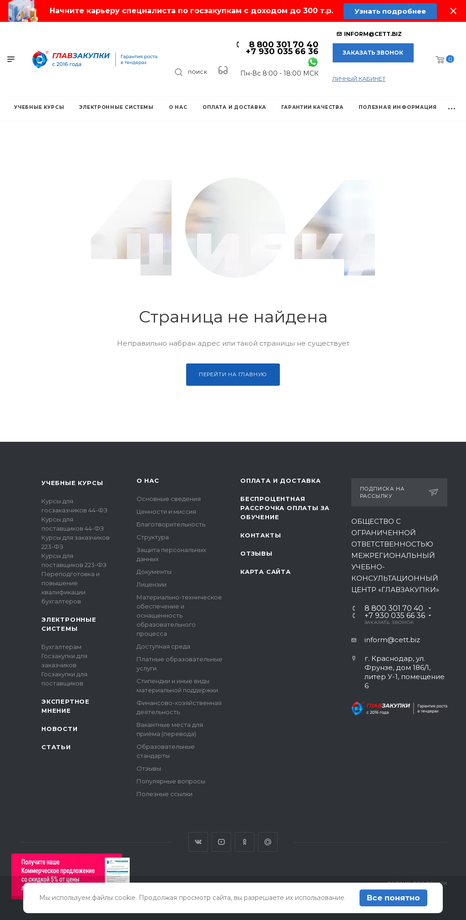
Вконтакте (198, 842)
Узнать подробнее (390, 11)
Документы (154, 571)
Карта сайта (265, 571)
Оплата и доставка (280, 480)
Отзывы (149, 768)
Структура (153, 537)
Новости (59, 728)
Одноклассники (244, 842)
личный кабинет (358, 78)
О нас (148, 480)
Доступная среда (163, 646)
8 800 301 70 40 (284, 45)
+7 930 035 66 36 (282, 51)
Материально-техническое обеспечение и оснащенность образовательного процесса (179, 615)
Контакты (260, 535)
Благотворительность (171, 524)
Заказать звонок (373, 52)
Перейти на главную (233, 374)
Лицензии (152, 584)
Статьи (56, 747)
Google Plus (268, 842)
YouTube (221, 842)
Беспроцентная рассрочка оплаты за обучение (284, 508)
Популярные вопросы (171, 781)
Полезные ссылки (164, 793)
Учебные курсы (72, 482)
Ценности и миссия (166, 511)
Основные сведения (169, 498)
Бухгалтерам (61, 646)
